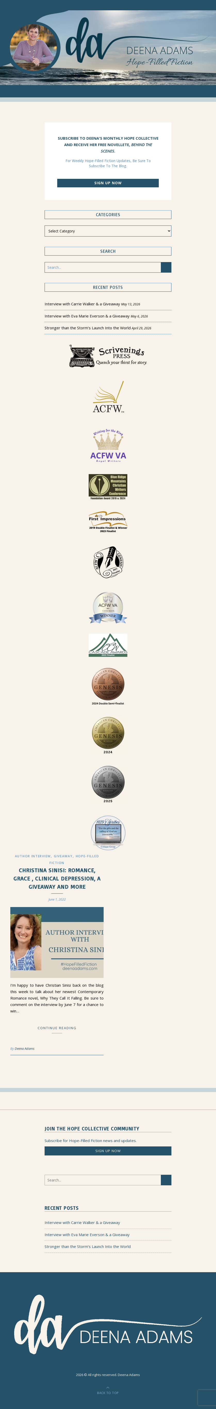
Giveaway (63, 856)
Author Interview (33, 856)
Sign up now (108, 183)
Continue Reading (57, 1028)
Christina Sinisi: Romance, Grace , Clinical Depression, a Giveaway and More (57, 878)
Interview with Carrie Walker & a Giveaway (82, 303)
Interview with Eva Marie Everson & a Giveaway (87, 315)
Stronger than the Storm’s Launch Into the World (88, 327)
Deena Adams (25, 1048)
